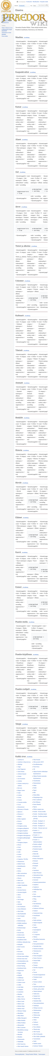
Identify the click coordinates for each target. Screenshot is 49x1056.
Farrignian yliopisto (23, 842)
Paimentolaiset (37, 783)
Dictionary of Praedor (23, 809)
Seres (34, 894)
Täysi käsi (35, 953)
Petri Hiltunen (36, 802)
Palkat (34, 785)
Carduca (20, 795)
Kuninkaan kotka (22, 968)
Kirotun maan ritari (22, 958)
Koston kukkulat (22, 963)
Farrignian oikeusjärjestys (24, 835)
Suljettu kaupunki (37, 922)
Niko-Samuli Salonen (23, 1046)
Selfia (34, 891)
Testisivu (35, 962)
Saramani (35, 880)
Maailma (20, 994)
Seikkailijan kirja (37, 889)
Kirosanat (20, 951)
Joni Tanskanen (21, 906)
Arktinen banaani (22, 774)
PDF (34, 792)
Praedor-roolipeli (37, 844)
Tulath (35, 979)
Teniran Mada (36, 960)
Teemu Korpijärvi (37, 955)
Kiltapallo (20, 944)
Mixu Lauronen (21, 1027)
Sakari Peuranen (37, 872)
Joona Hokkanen (22, 909)
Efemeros (20, 811)
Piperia (35, 807)
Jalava (19, 897)
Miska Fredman (22, 1022)
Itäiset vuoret (21, 882)
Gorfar (19, 856)
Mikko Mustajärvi (22, 1018)
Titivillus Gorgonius (38, 967)
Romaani (35, 861)
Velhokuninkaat (37, 1010)
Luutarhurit (20, 992)
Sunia (34, 925)
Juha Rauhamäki (22, 913)
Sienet (34, 901)
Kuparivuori (21, 970)
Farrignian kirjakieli (23, 830)
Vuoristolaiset (36, 1038)
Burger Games (21, 790)
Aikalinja (20, 764)
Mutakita (20, 1037)
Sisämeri (35, 910)
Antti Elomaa (21, 771)
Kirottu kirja (21, 954)
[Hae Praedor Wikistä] (43, 9)
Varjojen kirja (36, 998)
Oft (34, 769)
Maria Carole (21, 1001)
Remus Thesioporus (38, 858)
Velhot (35, 1019)
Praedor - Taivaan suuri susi (40, 828)
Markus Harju (21, 1006)
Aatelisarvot (21, 759)
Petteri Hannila (37, 804)
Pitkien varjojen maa (38, 809)
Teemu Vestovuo (37, 958)
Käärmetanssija (21, 920)
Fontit (19, 847)
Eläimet (20, 816)
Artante (19, 776)
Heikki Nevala (21, 863)
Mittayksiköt (21, 1025)
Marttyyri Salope (22, 1011)
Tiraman (35, 965)
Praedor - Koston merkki (39, 811)
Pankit (35, 787)
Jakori (19, 894)
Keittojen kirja (21, 937)
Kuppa (19, 973)
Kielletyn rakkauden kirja (24, 942)
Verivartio (35, 1024)
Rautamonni (36, 856)
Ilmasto (19, 878)
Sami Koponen (37, 877)
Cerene (19, 797)
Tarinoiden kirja (37, 946)
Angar (19, 766)
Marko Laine (21, 1003)
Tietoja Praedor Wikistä (31, 1054)
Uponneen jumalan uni (39, 986)
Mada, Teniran (21, 999)
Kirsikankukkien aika (23, 961)
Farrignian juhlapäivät (23, 828)
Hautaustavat (21, 861)
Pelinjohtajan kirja (37, 797)
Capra (19, 792)
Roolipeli (35, 865)
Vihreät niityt (36, 1029)
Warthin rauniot (37, 1043)
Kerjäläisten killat (22, 939)
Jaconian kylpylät (22, 892)
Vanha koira (36, 993)
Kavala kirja (21, 932)
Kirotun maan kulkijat (23, 956)
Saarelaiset (36, 870)
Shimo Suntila (36, 896)
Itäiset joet (20, 880)
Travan (35, 972)
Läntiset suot (21, 980)
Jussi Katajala (21, 916)
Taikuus (35, 936)
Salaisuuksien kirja (38, 875)
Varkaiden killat (37, 1001)
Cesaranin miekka (22, 802)
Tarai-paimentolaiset (38, 943)
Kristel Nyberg (21, 965)
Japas (19, 901)
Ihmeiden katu (21, 875)
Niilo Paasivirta (21, 1044)
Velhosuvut (36, 1017)
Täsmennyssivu (37, 951)
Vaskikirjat (36, 1005)
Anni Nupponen (22, 769)
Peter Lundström (37, 799)
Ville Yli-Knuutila (37, 1034)
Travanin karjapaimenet (39, 974)
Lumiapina (20, 989)
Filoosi (19, 844)
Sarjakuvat (36, 887)
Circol (19, 804)
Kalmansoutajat (21, 927)
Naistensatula (21, 1039)
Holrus (19, 871)
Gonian (19, 854)
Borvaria (20, 788)
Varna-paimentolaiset (38, 1003)
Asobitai (20, 781)
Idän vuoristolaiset (22, 873)
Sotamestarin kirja (37, 913)
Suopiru (35, 927)
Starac (34, 918)
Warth (34, 1041)
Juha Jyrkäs (20, 911)
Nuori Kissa (36, 766)
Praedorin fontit (37, 846)
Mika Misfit (21, 1015)
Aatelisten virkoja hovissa (24, 762)
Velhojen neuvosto (38, 1008)
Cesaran (20, 800)
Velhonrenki (36, 1012)
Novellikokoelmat (37, 764)
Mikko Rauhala (21, 1020)
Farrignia (20, 823)
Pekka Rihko (36, 795)
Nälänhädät (20, 1041)
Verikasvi (35, 1022)
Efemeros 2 (20, 814)
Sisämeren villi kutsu (38, 908)
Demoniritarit (21, 807)
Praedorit (35, 851)
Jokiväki (20, 904)
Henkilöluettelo (21, 866)
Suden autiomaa (37, 920)
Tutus (34, 984)
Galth (19, 852)
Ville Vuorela (36, 1031)
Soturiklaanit (36, 915)
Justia (19, 918)
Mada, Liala (21, 996)
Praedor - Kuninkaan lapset (40, 814)
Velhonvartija (36, 1015)
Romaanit (35, 863)
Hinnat (19, 868)
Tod (34, 970)
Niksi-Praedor (36, 759)
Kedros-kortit (21, 935)
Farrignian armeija (22, 826)
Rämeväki (35, 853)
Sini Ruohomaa (37, 903)
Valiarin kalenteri (37, 991)
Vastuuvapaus (41, 1054)
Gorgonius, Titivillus (23, 859)
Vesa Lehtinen (36, 1027)
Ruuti (34, 868)
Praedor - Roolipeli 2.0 (39, 825)
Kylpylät (20, 975)
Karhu (19, 930)
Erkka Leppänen (22, 819)
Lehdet (19, 984)
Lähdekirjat (20, 977)
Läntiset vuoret (21, 982)
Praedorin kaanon (37, 849)
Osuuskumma (36, 780)
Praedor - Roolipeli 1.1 (39, 823)
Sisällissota (36, 906)
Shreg (34, 899)
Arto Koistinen (21, 778)
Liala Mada (20, 987)
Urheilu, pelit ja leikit (38, 989)
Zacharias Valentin (38, 1046)
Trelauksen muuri (37, 977)
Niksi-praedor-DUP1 (38, 762)
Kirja (19, 949)
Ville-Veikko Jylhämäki (39, 1036)
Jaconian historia (22, 890)
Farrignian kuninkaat (23, 833)
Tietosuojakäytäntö (19, 1054)
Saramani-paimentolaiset (39, 882)
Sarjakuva (35, 884)
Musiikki (20, 1034)
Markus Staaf (21, 1008)
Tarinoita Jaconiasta (38, 948)
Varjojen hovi (36, 996)
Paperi (35, 790)
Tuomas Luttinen (37, 982)
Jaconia (19, 887)
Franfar (19, 849)
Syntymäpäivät (37, 929)
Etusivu (19, 821)
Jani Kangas (21, 899)
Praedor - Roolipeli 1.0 (39, 821)
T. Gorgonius (36, 934)
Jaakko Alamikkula (22, 885)
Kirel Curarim (21, 946)
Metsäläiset (20, 1013)
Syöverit (35, 932)
